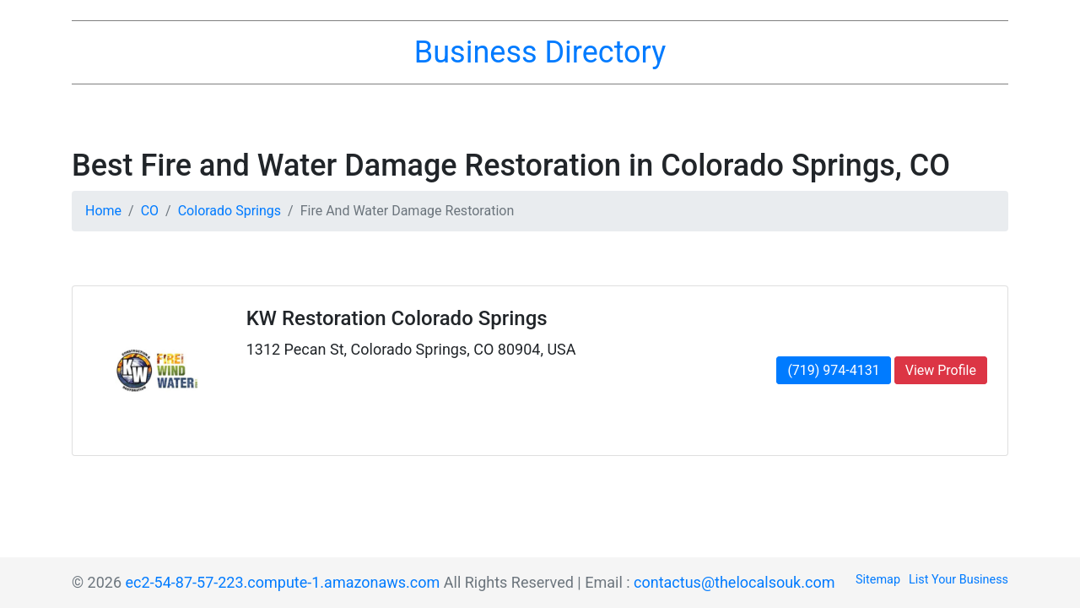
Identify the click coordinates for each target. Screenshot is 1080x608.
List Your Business (958, 580)
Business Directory (540, 52)
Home (103, 211)
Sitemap (878, 580)
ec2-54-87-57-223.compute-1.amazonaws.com (283, 582)
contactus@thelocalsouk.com (734, 582)
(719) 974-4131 (833, 370)
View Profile (940, 370)
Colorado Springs (229, 211)
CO (150, 211)
